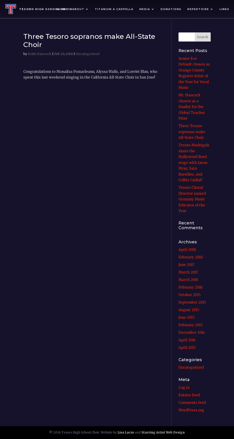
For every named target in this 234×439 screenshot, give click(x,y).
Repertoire (198, 9)
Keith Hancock (39, 54)
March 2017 (188, 272)
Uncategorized (87, 54)
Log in (183, 387)
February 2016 (190, 287)
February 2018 (190, 257)
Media (144, 9)
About (78, 9)
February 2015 (190, 325)
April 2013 (187, 347)
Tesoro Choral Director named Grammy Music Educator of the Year (192, 199)
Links (224, 9)
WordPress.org (191, 410)
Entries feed (189, 395)
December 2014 (191, 332)
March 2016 (188, 280)
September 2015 (192, 302)
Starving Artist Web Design (163, 432)
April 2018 (187, 249)
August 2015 (188, 310)
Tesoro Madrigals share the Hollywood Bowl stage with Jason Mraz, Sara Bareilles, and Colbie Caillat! (193, 162)
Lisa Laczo (125, 432)
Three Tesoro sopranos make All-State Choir (191, 132)
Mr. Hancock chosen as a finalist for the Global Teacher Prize (191, 107)
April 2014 (187, 340)
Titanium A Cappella (114, 9)
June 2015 (186, 317)
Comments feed (192, 402)
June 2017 (186, 265)
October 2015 (189, 295)
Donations (171, 9)
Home (61, 9)
